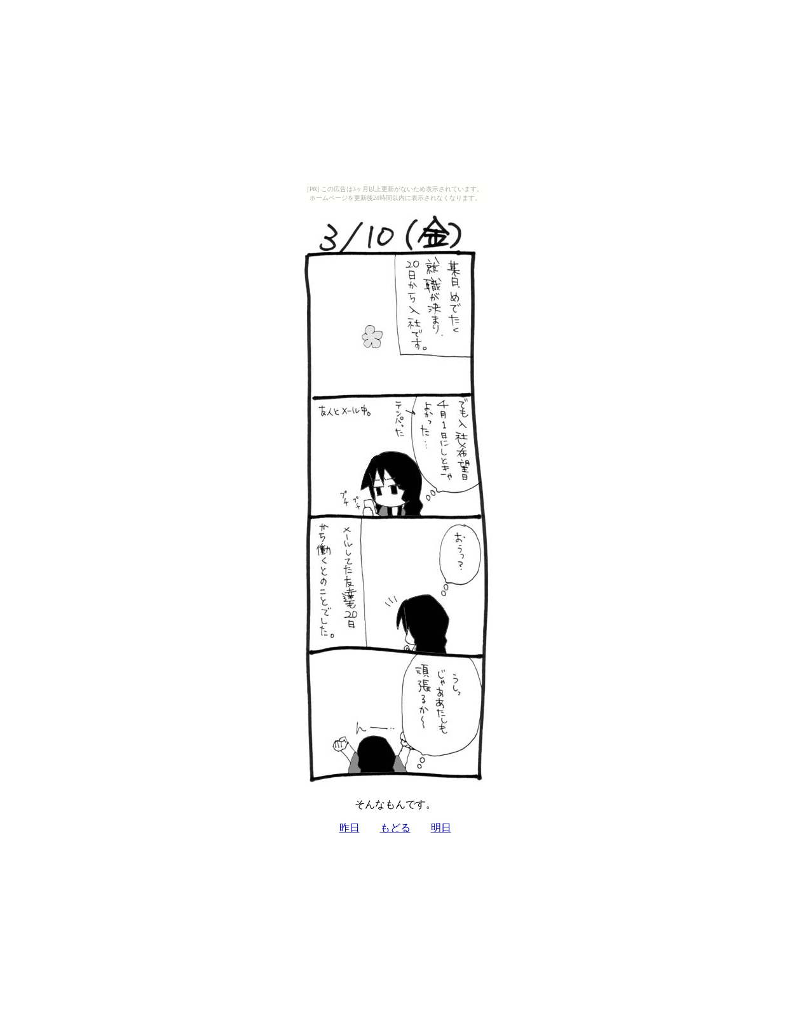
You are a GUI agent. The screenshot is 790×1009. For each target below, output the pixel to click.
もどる (395, 827)
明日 (441, 827)
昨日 (349, 827)
